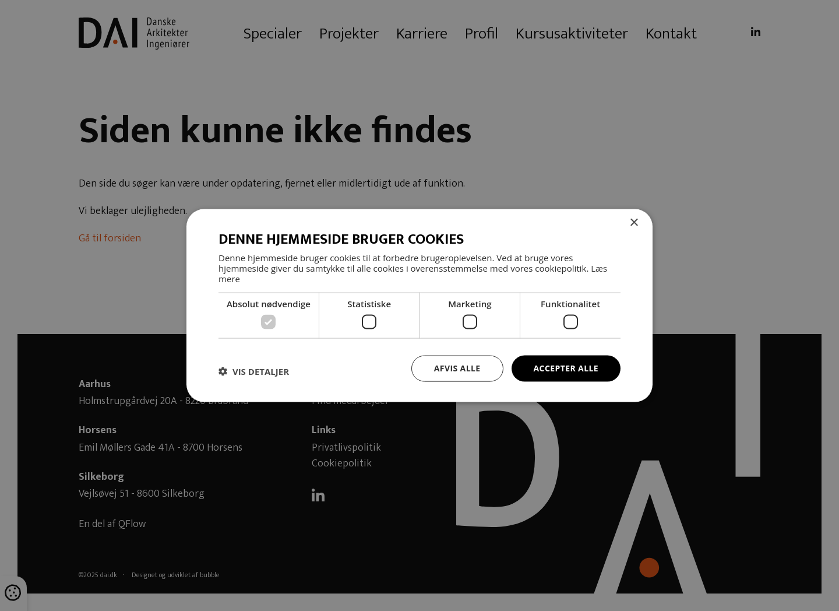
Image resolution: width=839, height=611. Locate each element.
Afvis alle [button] (457, 368)
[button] (253, 371)
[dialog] (419, 305)
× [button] (633, 223)
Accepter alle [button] (566, 368)
